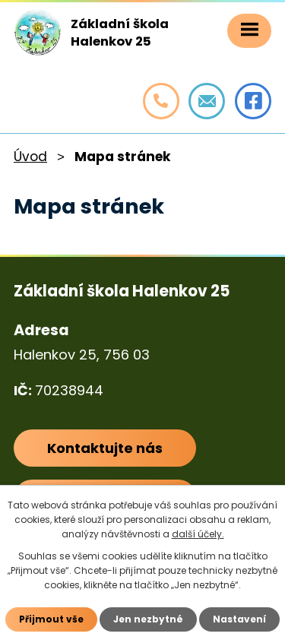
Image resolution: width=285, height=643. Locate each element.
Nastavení (239, 619)
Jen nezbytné (148, 619)
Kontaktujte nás (105, 447)
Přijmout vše (51, 619)
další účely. (198, 533)
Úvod (30, 156)
